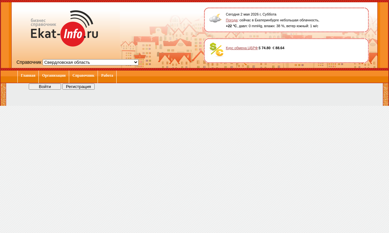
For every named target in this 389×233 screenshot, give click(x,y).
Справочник (83, 75)
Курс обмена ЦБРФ (242, 48)
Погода (231, 20)
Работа (107, 75)
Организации (54, 75)
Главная (28, 75)
